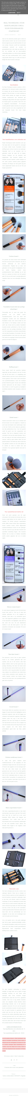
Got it (18, 12)
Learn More (11, 12)
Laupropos (15, 1095)
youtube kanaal (8, 1023)
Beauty (19, 34)
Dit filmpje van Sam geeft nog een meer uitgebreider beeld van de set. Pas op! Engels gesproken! (14, 166)
